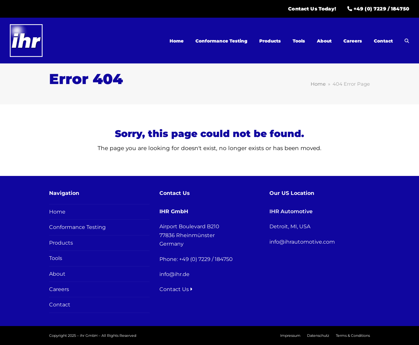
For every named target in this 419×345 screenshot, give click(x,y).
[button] (407, 41)
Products (61, 243)
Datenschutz (318, 335)
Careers (59, 289)
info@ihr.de (174, 274)
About (57, 274)
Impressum (290, 335)
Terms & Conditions (353, 335)
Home (57, 212)
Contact (59, 305)
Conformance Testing (77, 227)
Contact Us (175, 289)
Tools (55, 258)
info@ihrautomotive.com (302, 242)
